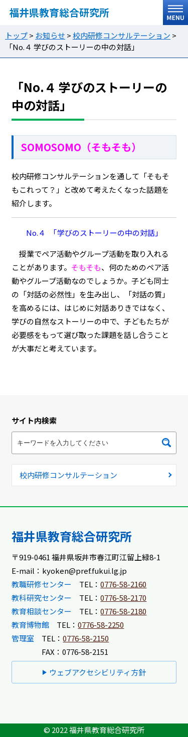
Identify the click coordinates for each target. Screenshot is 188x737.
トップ (16, 35)
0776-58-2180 (123, 611)
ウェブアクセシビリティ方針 (97, 672)
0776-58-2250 (101, 624)
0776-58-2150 (86, 638)
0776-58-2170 (123, 597)
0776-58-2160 (123, 584)
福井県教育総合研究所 (59, 12)
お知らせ (50, 35)
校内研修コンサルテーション (121, 35)
